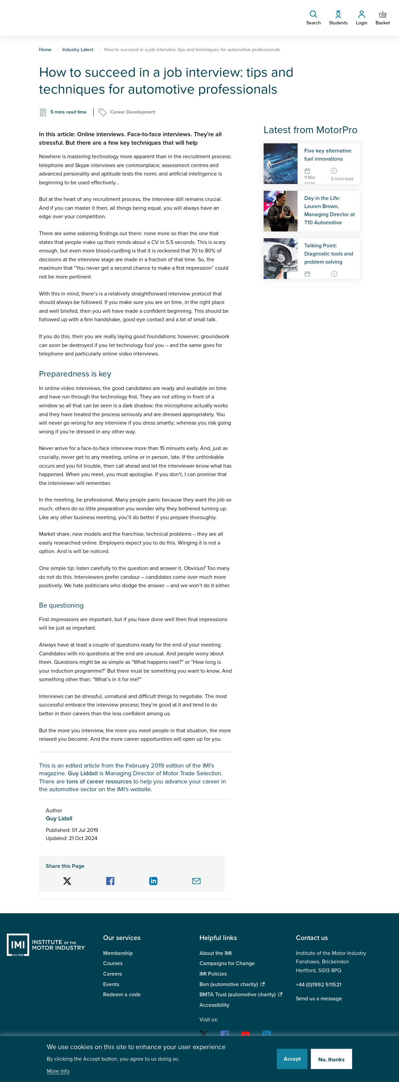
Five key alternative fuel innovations (328, 154)
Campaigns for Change (227, 963)
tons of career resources (99, 781)
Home (45, 50)
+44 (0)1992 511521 (318, 984)
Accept (292, 1059)
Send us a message (319, 998)
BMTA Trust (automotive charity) (238, 994)
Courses (112, 963)
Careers (112, 974)
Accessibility (214, 1005)
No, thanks (331, 1059)
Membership (118, 953)
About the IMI (216, 953)
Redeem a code (122, 994)
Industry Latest (77, 50)
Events (111, 984)
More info (58, 1071)
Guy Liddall (83, 773)
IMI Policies (213, 974)
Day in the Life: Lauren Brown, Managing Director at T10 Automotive (329, 210)
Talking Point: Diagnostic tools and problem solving (328, 253)
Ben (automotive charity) (229, 984)
